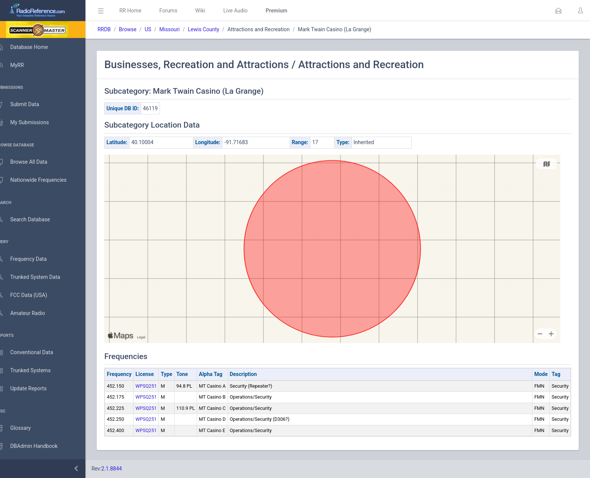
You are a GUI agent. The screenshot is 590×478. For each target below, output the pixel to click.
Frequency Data (29, 259)
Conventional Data (32, 352)
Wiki (211, 11)
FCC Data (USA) (29, 295)
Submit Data (25, 104)
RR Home (141, 11)
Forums (179, 11)
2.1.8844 (122, 469)
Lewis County (214, 29)
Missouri (180, 29)
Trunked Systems (30, 370)
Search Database (30, 219)
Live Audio (246, 11)
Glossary (20, 428)
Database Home (29, 47)
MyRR (17, 65)
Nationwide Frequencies (39, 180)
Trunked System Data (35, 277)
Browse (138, 29)
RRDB (115, 29)
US (158, 29)
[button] (558, 11)
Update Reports (29, 388)
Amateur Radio (28, 313)
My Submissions (30, 122)
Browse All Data (29, 162)
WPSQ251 (157, 386)
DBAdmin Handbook (34, 446)
